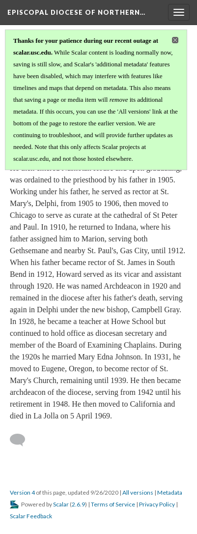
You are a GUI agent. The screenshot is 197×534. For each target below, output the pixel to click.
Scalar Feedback (31, 516)
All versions (137, 492)
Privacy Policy (157, 504)
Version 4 (22, 492)
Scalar (61, 504)
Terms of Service (113, 504)
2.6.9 (78, 504)
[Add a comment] (22, 440)
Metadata (169, 492)
